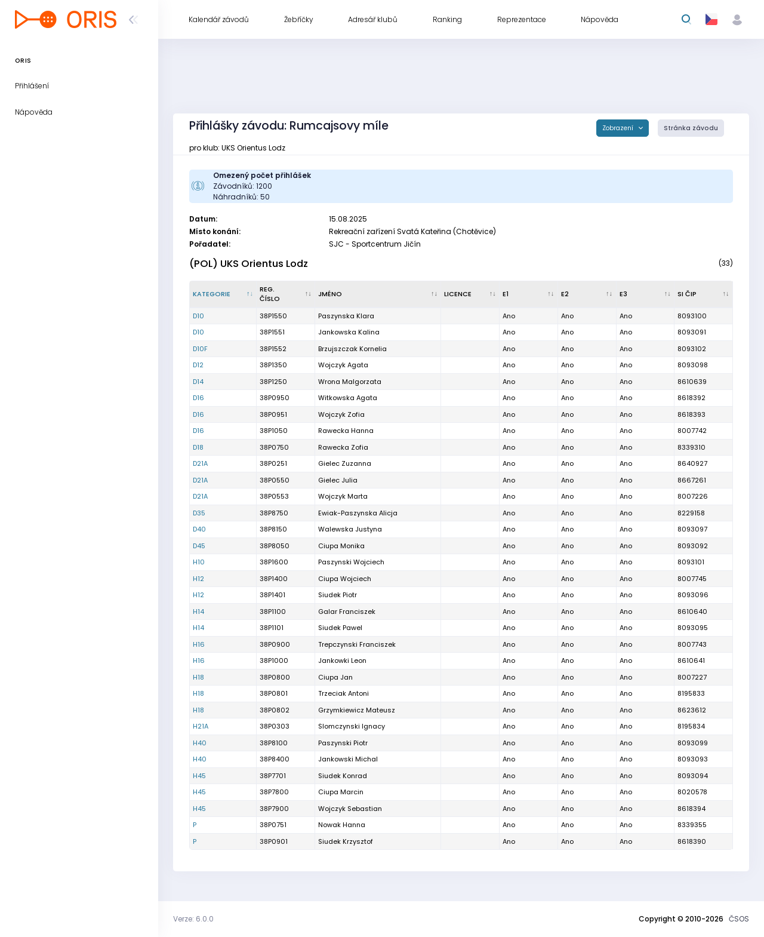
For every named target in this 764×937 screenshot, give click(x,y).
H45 (199, 776)
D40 (199, 529)
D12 (198, 365)
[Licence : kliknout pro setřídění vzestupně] (470, 294)
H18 (198, 677)
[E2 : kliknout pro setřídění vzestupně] (587, 294)
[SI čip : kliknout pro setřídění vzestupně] (703, 294)
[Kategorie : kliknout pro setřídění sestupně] (223, 294)
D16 (198, 398)
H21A (200, 726)
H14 (198, 611)
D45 (199, 546)
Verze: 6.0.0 (193, 919)
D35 (199, 513)
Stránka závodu (691, 128)
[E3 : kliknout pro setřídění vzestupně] (646, 294)
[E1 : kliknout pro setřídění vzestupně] (529, 294)
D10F (200, 349)
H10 (199, 562)
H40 (200, 743)
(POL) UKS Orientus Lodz (248, 264)
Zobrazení (618, 128)
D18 (198, 447)
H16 (199, 644)
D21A (200, 463)
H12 (198, 578)
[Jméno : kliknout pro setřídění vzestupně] (378, 294)
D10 (198, 316)
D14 (198, 381)
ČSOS (739, 919)
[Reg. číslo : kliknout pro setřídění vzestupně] (286, 294)
